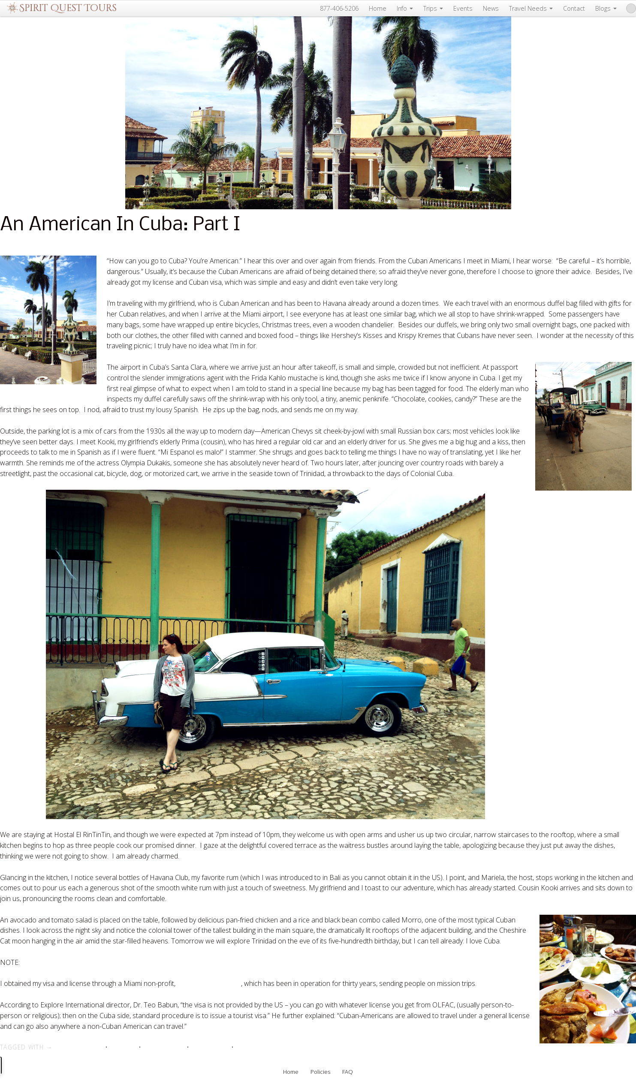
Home (377, 8)
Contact (574, 8)
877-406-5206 (339, 8)
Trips (433, 8)
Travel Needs (531, 8)
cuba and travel (82, 1047)
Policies (320, 1072)
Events (463, 8)
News (491, 8)
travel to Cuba (210, 1047)
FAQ (347, 1072)
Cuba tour (123, 1047)
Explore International (209, 983)
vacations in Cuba (259, 1047)
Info (405, 8)
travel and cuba (164, 1047)
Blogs (606, 8)
